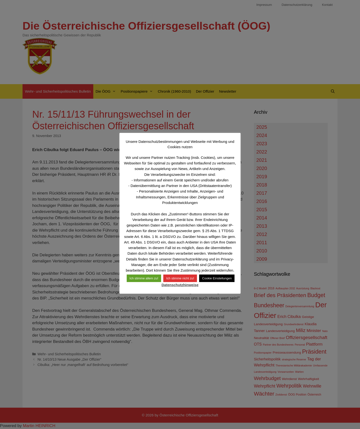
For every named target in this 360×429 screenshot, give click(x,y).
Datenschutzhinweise (180, 285)
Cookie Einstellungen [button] (217, 278)
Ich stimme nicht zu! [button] (180, 278)
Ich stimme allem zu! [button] (144, 278)
